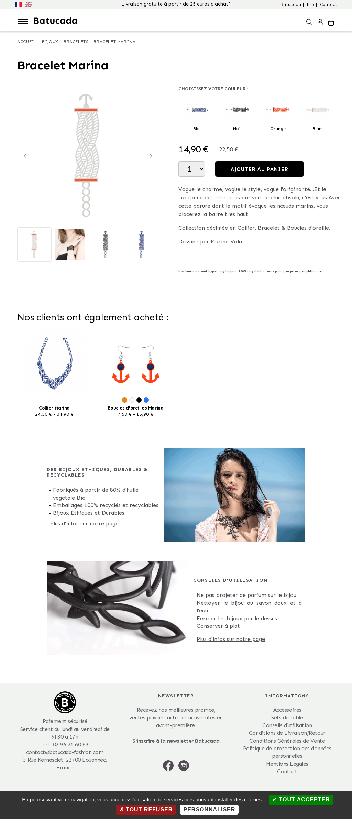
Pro (310, 4)
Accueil (27, 41)
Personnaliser (209, 809)
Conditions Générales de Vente (287, 741)
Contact (328, 4)
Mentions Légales (287, 764)
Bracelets (76, 41)
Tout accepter (301, 799)
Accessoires (287, 710)
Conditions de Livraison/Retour (287, 733)
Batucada (290, 4)
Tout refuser (146, 809)
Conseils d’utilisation (287, 725)
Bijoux (50, 41)
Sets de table (287, 717)
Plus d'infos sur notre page (84, 523)
